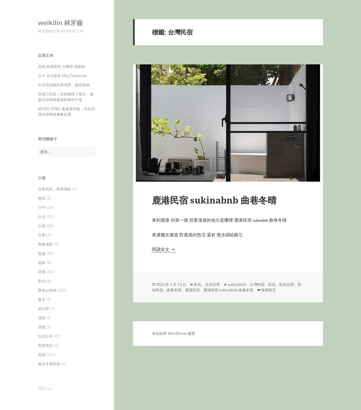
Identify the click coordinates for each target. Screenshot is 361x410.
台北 (41, 216)
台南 (41, 225)
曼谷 (41, 299)
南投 (41, 198)
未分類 (43, 308)
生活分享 (45, 336)
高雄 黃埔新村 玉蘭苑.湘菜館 (61, 66)
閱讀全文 (164, 249)
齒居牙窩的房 (49, 363)
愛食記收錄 (47, 290)
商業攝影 (45, 244)
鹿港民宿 (192, 289)
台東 (41, 235)
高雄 (41, 354)
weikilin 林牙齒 (60, 22)
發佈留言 (268, 289)
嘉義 (41, 253)
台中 (41, 207)
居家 (41, 262)
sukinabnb (237, 284)
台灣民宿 (257, 284)
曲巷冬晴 (174, 289)
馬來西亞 (45, 345)
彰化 (41, 281)
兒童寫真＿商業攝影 (54, 189)
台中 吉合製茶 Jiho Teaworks (62, 75)
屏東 (41, 271)
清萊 (41, 317)
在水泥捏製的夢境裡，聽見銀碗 (64, 84)
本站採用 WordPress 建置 (173, 333)
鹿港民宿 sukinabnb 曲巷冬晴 (214, 200)
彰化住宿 (286, 284)
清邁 (41, 327)
